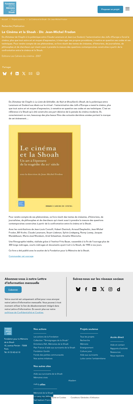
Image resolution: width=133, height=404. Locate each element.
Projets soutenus (18, 19)
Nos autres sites (42, 366)
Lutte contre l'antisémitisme (93, 358)
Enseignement (86, 347)
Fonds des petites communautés (49, 354)
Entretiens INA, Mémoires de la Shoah (51, 344)
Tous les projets (87, 336)
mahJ (36, 384)
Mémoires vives (41, 377)
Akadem (72, 380)
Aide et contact (117, 344)
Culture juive (86, 351)
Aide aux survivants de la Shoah (48, 373)
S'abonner (13, 289)
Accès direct (117, 337)
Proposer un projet (110, 9)
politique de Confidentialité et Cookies (24, 312)
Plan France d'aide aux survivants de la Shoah (54, 347)
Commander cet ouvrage (21, 256)
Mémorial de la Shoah (43, 392)
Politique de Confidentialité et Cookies (50, 397)
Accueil (5, 19)
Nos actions (40, 329)
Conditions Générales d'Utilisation (85, 397)
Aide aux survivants (89, 354)
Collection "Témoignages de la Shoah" (51, 340)
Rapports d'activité (119, 348)
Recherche (85, 340)
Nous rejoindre (117, 355)
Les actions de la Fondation (46, 336)
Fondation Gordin (42, 351)
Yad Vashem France (42, 400)
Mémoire (84, 344)
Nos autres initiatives (43, 358)
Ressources (115, 352)
